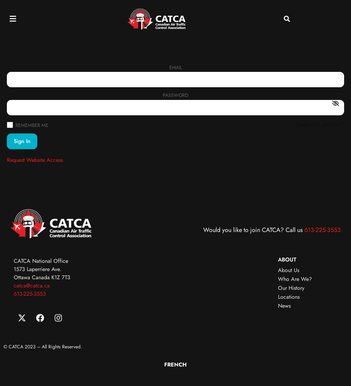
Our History (291, 288)
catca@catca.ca (32, 286)
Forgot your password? (320, 124)
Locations (289, 297)
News (284, 306)
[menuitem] (175, 365)
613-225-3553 (322, 230)
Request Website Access (35, 160)
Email (175, 68)
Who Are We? (295, 279)
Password (176, 96)
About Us (288, 270)
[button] (13, 18)
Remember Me (27, 125)
